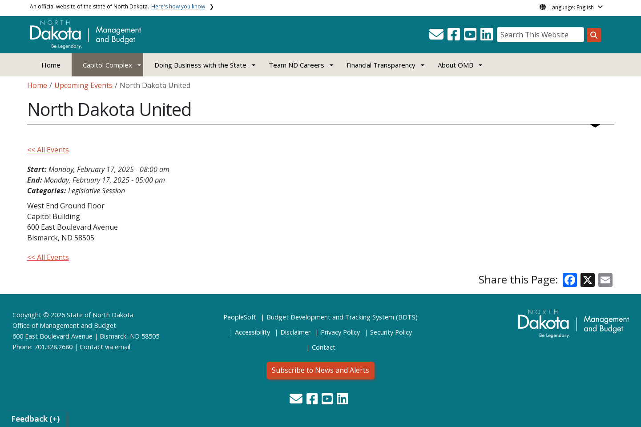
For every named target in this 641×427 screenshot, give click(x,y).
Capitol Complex (107, 64)
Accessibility (252, 332)
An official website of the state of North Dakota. (117, 6)
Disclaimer (295, 332)
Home (50, 64)
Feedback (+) (35, 419)
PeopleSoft (239, 317)
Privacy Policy (340, 332)
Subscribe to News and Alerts (320, 370)
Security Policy (391, 332)
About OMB (455, 64)
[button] (437, 37)
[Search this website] (594, 35)
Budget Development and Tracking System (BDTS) (342, 317)
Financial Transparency (381, 64)
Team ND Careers (296, 64)
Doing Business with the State (200, 64)
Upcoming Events (83, 85)
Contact (91, 347)
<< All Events (48, 150)
